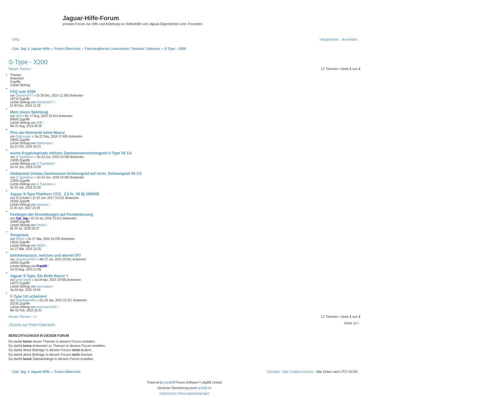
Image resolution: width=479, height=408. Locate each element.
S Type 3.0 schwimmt (28, 296)
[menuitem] (16, 39)
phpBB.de (204, 388)
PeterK (41, 225)
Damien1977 (24, 95)
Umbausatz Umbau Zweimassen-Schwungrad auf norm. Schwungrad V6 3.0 (75, 173)
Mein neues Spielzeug (29, 112)
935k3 (20, 239)
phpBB (168, 382)
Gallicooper (23, 136)
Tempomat (19, 235)
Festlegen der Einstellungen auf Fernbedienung (51, 214)
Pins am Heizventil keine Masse (37, 132)
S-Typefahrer (25, 157)
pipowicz (42, 204)
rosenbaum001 (26, 259)
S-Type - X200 (28, 62)
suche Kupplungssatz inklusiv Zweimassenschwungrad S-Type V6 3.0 (71, 153)
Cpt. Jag (22, 218)
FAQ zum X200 (22, 92)
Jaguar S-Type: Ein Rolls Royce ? (39, 276)
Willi (18, 116)
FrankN (42, 266)
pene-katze (23, 279)
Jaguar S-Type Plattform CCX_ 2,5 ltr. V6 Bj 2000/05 (54, 194)
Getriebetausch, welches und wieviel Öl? (45, 255)
